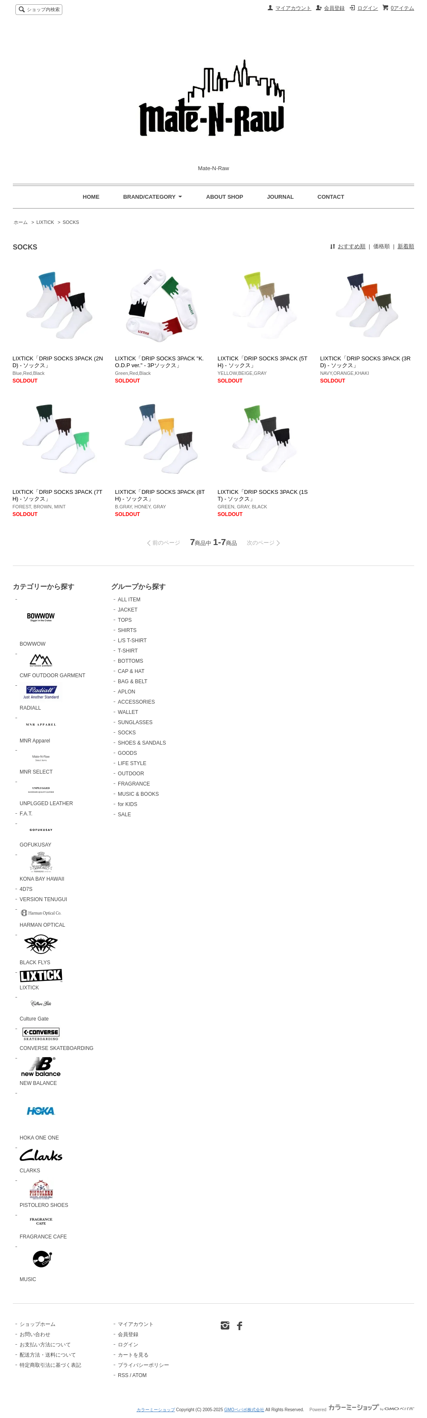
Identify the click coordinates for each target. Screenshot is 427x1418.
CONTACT (331, 197)
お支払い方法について (45, 1345)
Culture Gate (41, 1008)
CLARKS (41, 1159)
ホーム (21, 222)
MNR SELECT (41, 761)
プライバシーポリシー (143, 1365)
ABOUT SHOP (224, 197)
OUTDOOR (131, 774)
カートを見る (133, 1355)
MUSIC (41, 1263)
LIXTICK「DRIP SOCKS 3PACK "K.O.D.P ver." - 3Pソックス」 (159, 361)
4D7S (26, 889)
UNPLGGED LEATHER (46, 792)
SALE (124, 815)
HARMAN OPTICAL (42, 917)
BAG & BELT (132, 681)
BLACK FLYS (41, 948)
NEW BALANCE (41, 1071)
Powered (362, 1409)
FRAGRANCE (134, 784)
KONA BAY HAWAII (42, 866)
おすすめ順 (352, 246)
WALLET (128, 712)
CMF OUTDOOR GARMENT (52, 664)
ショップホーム (38, 1324)
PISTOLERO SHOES (44, 1192)
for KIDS (127, 804)
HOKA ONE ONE (41, 1115)
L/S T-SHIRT (132, 641)
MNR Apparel (41, 729)
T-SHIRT (127, 651)
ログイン (367, 8)
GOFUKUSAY (41, 834)
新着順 (406, 246)
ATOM (139, 1375)
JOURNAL (280, 197)
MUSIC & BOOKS (138, 794)
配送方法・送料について (48, 1355)
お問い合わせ (35, 1334)
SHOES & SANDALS (142, 743)
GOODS (127, 753)
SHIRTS (127, 630)
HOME (91, 197)
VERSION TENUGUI (43, 899)
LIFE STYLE (132, 763)
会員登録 (334, 8)
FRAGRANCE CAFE (43, 1226)
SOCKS (71, 222)
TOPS (125, 620)
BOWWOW (41, 621)
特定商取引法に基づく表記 (50, 1365)
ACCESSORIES (136, 702)
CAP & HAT (131, 671)
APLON (126, 692)
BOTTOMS (130, 661)
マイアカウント (293, 8)
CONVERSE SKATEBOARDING (57, 1038)
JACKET (127, 610)
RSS (123, 1375)
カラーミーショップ (156, 1409)
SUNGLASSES (135, 722)
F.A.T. (26, 814)
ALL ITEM (129, 600)
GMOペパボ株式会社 (244, 1409)
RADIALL (41, 696)
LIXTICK (45, 222)
